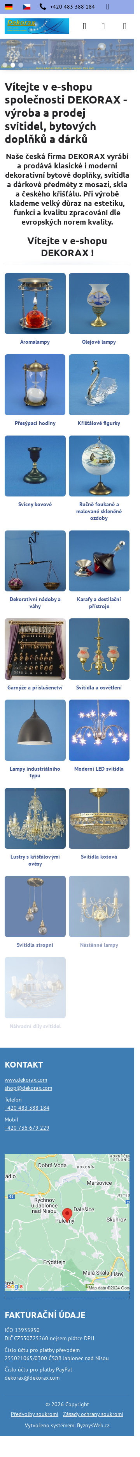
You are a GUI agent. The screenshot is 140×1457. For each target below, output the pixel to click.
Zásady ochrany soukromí (93, 1414)
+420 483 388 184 (27, 1107)
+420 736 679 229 (27, 1127)
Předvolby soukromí (34, 1414)
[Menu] (125, 26)
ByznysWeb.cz (93, 1425)
